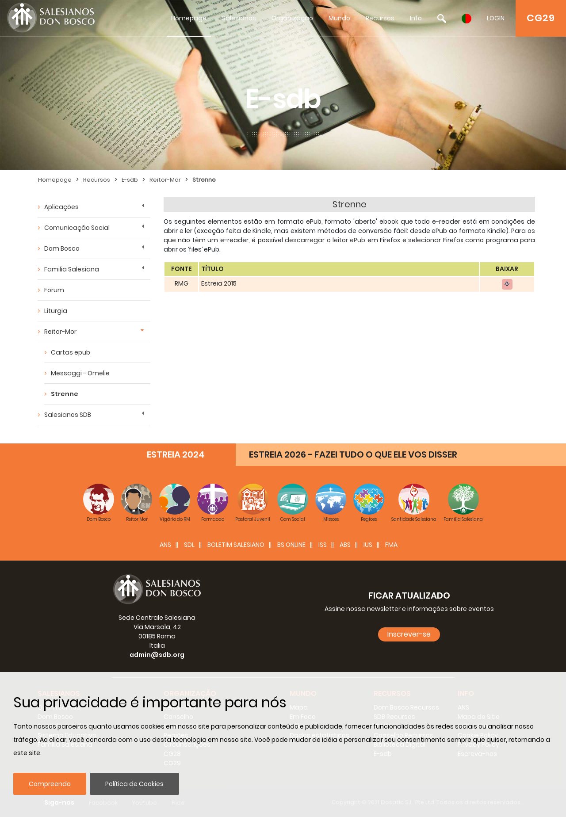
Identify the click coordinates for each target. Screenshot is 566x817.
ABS (345, 544)
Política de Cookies (134, 783)
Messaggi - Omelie (80, 373)
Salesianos (239, 18)
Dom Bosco (62, 248)
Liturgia (55, 310)
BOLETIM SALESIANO (235, 544)
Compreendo (50, 783)
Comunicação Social (77, 227)
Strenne (204, 180)
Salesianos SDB (67, 414)
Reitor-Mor (165, 180)
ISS (322, 544)
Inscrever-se (409, 634)
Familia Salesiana (71, 269)
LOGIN (496, 18)
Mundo (339, 18)
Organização (292, 18)
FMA (391, 544)
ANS (165, 544)
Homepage (189, 18)
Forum (54, 290)
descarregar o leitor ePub (325, 240)
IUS (367, 544)
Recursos (380, 18)
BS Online (291, 544)
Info (416, 18)
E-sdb (130, 180)
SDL (189, 544)
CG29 (541, 18)
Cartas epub (70, 352)
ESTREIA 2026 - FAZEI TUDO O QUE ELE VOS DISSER (353, 454)
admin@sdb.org (157, 654)
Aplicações (61, 206)
